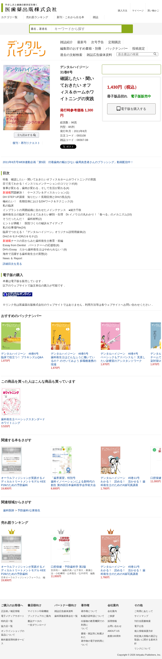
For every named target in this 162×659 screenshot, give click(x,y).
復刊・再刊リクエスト (26, 142)
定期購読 (114, 42)
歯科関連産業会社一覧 (66, 616)
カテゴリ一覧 (9, 17)
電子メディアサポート (12, 616)
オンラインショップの (13, 633)
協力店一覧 (7, 626)
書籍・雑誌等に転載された (93, 639)
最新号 (82, 42)
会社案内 (112, 611)
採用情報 (112, 621)
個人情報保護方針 (143, 631)
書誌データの (40, 623)
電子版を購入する (131, 109)
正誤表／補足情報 (10, 611)
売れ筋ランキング (37, 17)
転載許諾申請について (92, 616)
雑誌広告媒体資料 (99, 55)
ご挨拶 (111, 616)
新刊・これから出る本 (70, 17)
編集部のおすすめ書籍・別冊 (80, 48)
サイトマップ (141, 616)
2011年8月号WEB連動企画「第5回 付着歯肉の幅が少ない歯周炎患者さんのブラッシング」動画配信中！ (68, 162)
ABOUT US (113, 631)
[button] (158, 342)
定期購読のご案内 (131, 69)
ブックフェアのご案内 (39, 616)
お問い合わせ (115, 626)
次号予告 (97, 42)
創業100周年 (114, 636)
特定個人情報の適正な (146, 640)
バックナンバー (117, 48)
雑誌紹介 (66, 42)
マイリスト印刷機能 (38, 611)
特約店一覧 (7, 621)
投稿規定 (138, 48)
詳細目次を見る (12, 263)
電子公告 (139, 626)
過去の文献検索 (71, 55)
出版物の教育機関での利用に (93, 625)
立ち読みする (24, 135)
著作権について (89, 611)
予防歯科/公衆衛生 (29, 510)
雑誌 (95, 17)
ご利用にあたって (143, 611)
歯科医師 (8, 510)
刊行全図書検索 (142, 621)
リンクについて (142, 648)
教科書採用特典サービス (12, 641)
